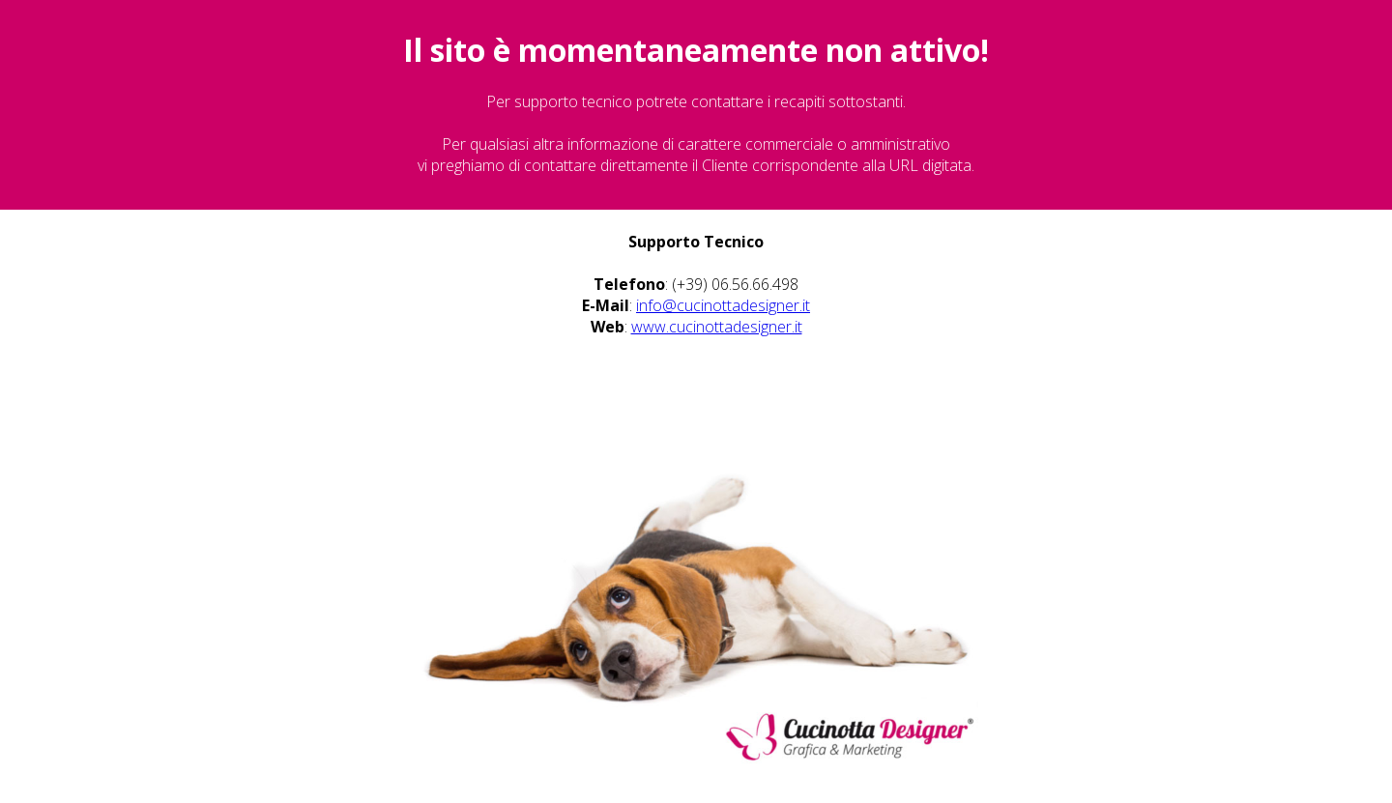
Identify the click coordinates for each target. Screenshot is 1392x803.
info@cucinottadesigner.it (723, 305)
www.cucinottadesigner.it (716, 326)
